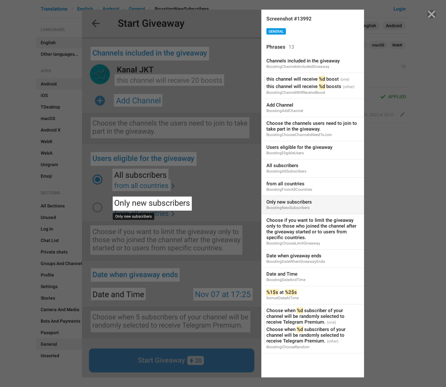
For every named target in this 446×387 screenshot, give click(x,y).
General (276, 31)
